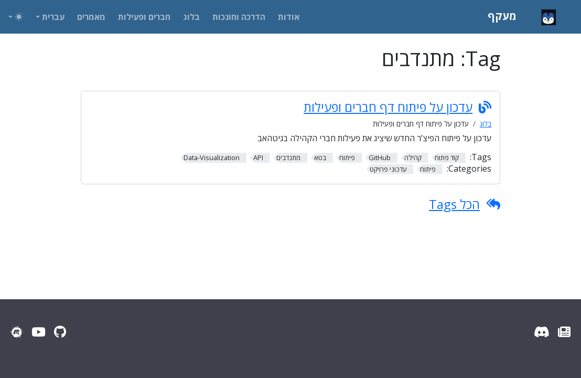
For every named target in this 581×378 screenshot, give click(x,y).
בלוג (485, 124)
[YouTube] (38, 331)
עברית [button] (53, 17)
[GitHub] (60, 331)
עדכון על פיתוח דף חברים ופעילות (388, 107)
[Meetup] (16, 331)
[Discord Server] (542, 331)
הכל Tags (454, 204)
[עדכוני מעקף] (564, 331)
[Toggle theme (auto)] (15, 16)
